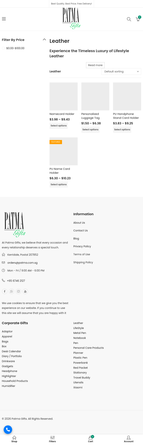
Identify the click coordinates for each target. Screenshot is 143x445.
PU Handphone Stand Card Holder (126, 116)
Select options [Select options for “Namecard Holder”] (59, 125)
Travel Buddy (81, 377)
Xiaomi (77, 387)
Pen (75, 343)
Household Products (15, 381)
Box (4, 346)
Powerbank (80, 363)
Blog (76, 238)
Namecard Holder (62, 114)
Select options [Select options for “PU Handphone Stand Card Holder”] (122, 129)
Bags (5, 341)
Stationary (80, 372)
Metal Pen (79, 333)
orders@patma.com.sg (22, 263)
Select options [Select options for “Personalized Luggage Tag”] (90, 129)
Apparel (7, 336)
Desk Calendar (11, 351)
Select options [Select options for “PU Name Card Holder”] (59, 184)
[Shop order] (121, 71)
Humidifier (8, 386)
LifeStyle (78, 328)
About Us (79, 223)
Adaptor (7, 331)
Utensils (78, 382)
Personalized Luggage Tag (90, 116)
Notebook (79, 338)
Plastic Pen (80, 358)
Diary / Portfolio (12, 356)
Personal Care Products (88, 348)
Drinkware (8, 361)
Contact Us (80, 230)
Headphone (9, 371)
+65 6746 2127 (16, 281)
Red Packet (80, 368)
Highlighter (9, 376)
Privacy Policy (82, 246)
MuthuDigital (36, 423)
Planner (78, 353)
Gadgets (7, 366)
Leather (78, 323)
